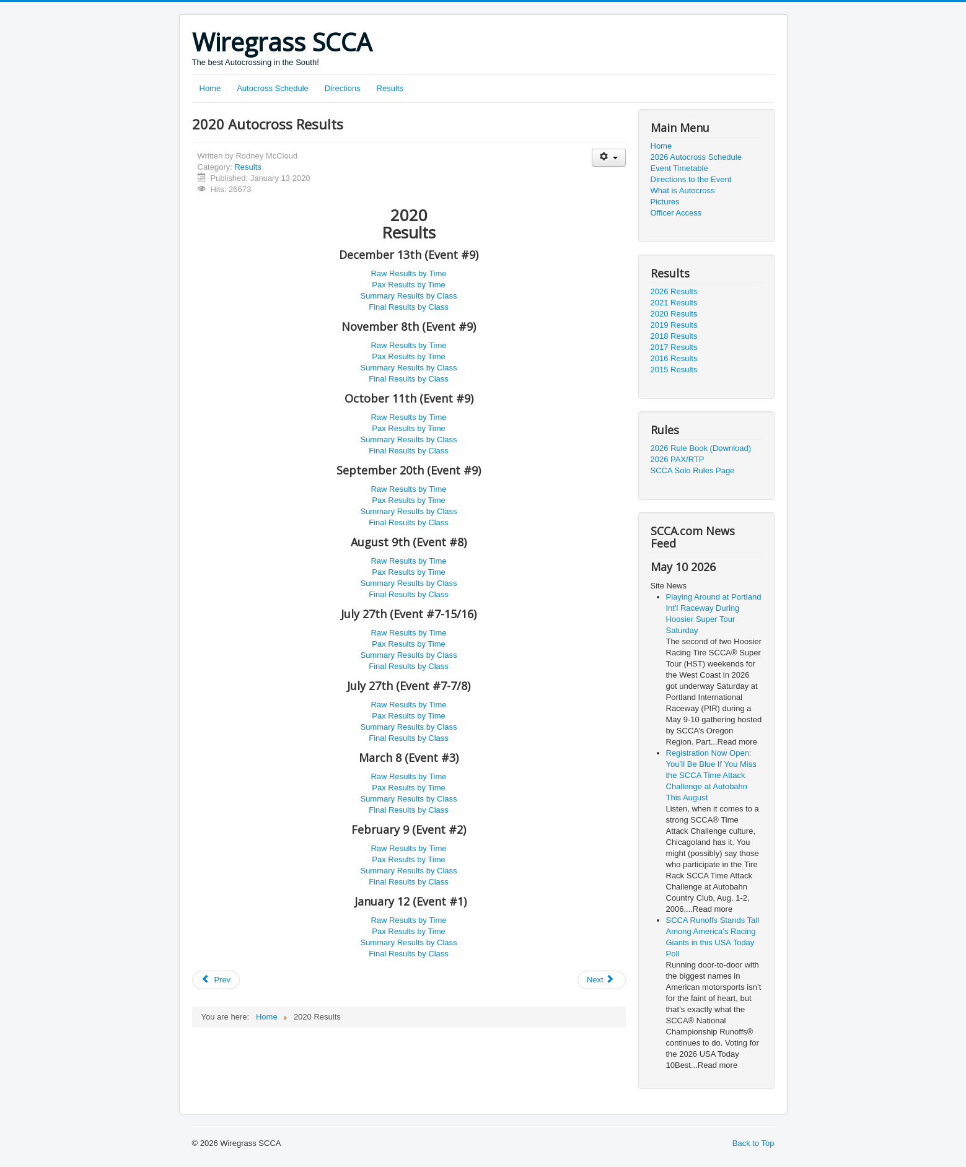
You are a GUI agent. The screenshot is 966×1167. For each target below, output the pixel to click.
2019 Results (674, 325)
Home (210, 88)
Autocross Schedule (273, 88)
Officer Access (676, 212)
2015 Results (674, 369)
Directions (343, 88)
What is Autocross (683, 190)
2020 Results (674, 313)
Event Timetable (679, 168)
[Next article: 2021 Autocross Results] (601, 980)
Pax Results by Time (409, 284)
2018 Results (674, 336)
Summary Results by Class (408, 295)
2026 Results (674, 291)
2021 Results (674, 302)
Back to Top (753, 1143)
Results (390, 88)
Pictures (665, 201)
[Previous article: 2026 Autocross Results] (216, 980)
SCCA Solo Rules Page (693, 470)
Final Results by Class (409, 307)
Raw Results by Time (408, 273)
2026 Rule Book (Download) (701, 448)
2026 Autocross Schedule (696, 157)
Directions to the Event (691, 179)
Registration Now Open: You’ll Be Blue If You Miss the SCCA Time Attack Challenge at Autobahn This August (711, 775)
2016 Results (674, 358)
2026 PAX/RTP (678, 459)
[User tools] (609, 158)
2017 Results (674, 347)
